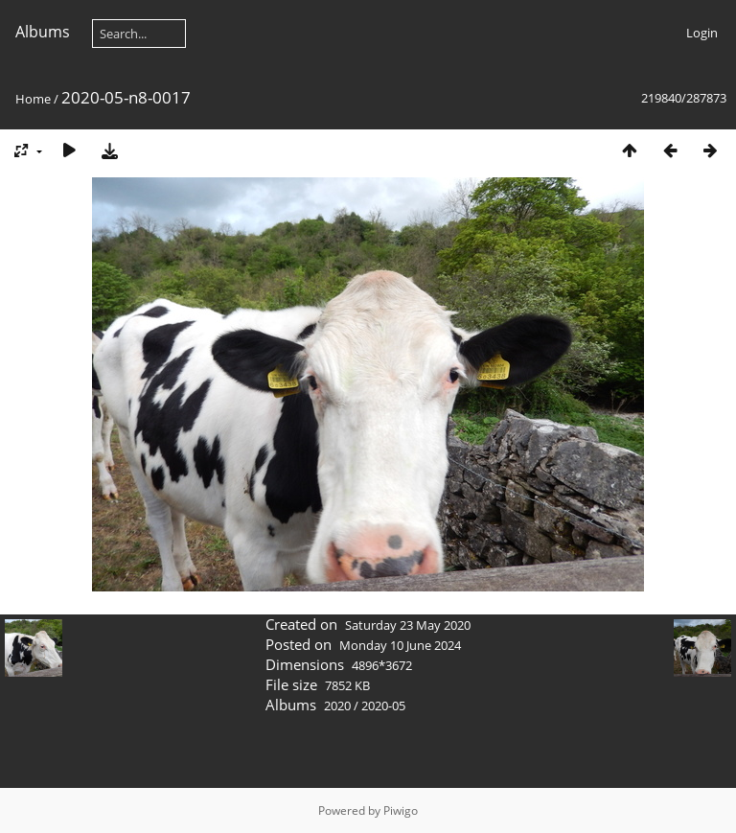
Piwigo (400, 810)
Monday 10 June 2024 (400, 645)
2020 (337, 705)
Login (702, 32)
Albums (42, 31)
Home (33, 98)
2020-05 (383, 705)
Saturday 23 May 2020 (408, 625)
